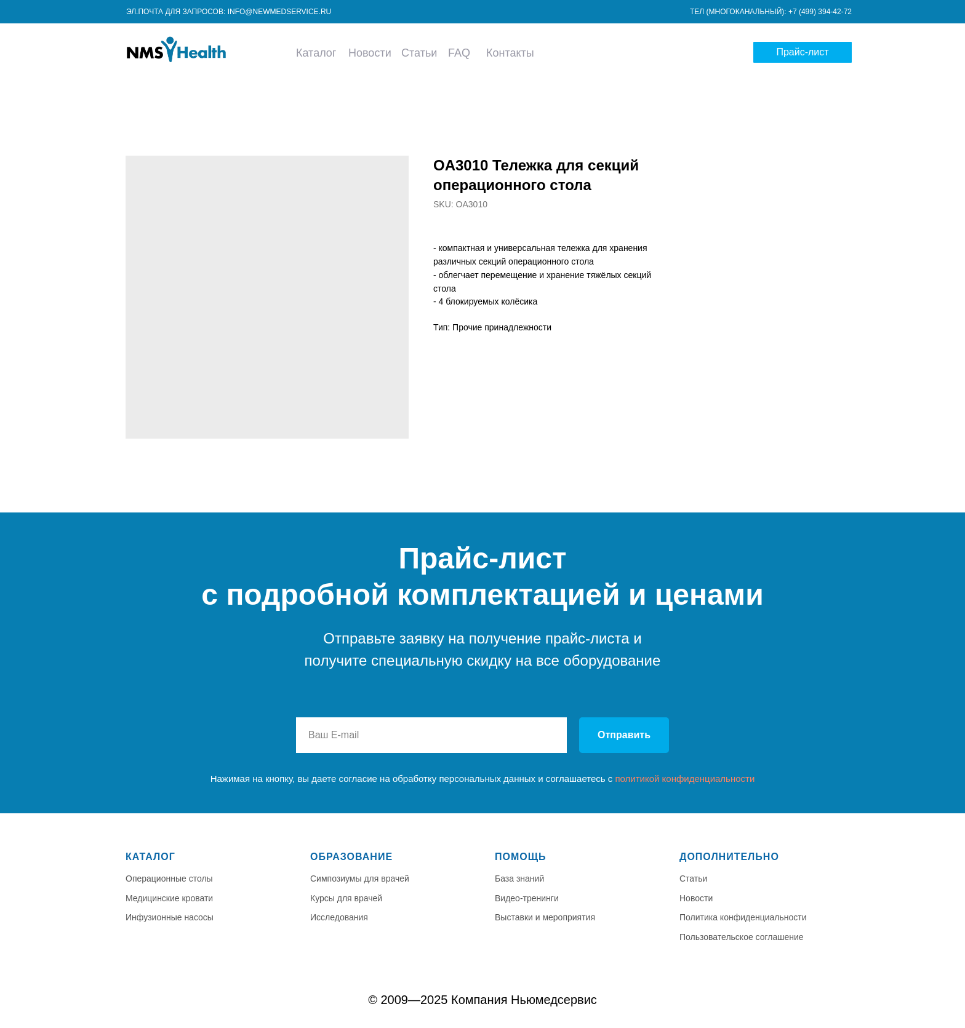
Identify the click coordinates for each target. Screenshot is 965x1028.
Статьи (419, 53)
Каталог (316, 53)
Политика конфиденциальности (743, 917)
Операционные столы (169, 878)
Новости (369, 53)
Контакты (510, 53)
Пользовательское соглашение (741, 937)
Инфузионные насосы (170, 917)
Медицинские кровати (169, 898)
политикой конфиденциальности (685, 778)
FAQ (459, 53)
